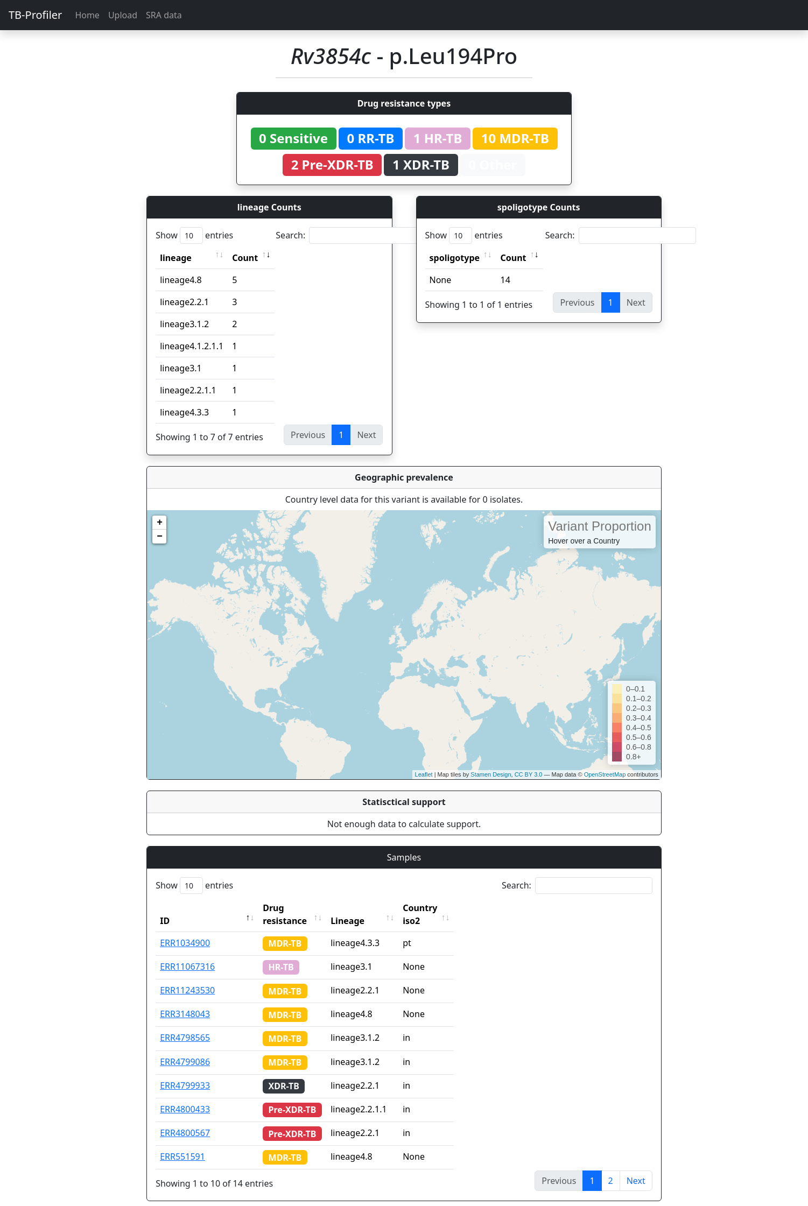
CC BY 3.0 (529, 774)
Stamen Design (490, 774)
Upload (122, 15)
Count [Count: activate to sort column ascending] (245, 258)
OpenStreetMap (605, 774)
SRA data (164, 15)
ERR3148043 (185, 1001)
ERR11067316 (187, 954)
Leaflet (424, 774)
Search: (351, 235)
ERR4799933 (185, 1072)
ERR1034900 (185, 930)
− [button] (160, 536)
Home (87, 15)
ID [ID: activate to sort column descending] (165, 908)
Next (636, 1168)
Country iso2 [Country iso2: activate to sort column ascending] (450, 908)
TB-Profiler (35, 15)
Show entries (194, 235)
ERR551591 (182, 1143)
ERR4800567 (185, 1120)
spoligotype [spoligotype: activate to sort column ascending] (455, 258)
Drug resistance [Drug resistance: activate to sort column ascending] (297, 908)
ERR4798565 (185, 1025)
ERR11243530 (187, 977)
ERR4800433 (185, 1096)
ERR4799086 (185, 1049)
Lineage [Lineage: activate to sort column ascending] (368, 908)
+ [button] (160, 522)
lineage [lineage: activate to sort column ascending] (176, 258)
